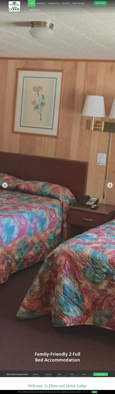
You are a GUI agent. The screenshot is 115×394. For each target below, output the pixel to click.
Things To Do (53, 3)
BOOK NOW (100, 3)
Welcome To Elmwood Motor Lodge (57, 385)
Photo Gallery (78, 3)
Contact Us (34, 10)
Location (66, 3)
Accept (94, 392)
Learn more (85, 392)
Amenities (41, 3)
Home (31, 3)
